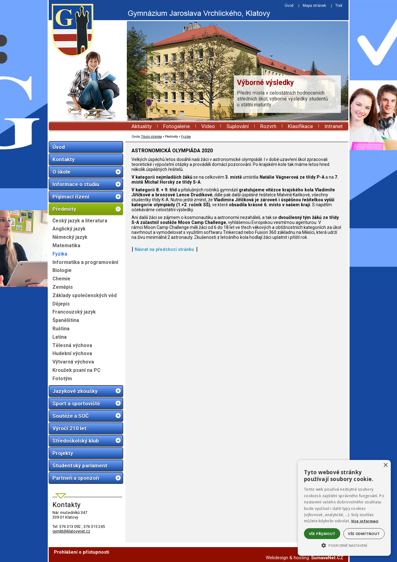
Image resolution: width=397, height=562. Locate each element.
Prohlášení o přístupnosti (81, 552)
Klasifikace (300, 126)
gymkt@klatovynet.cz (71, 531)
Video (208, 126)
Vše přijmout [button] (322, 533)
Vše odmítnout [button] (364, 533)
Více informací (365, 521)
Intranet (333, 126)
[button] (344, 545)
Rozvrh (268, 126)
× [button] (385, 465)
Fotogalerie (176, 126)
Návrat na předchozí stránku (164, 249)
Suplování (237, 126)
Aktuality (142, 126)
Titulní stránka (151, 136)
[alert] (344, 508)
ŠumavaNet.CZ (327, 557)
